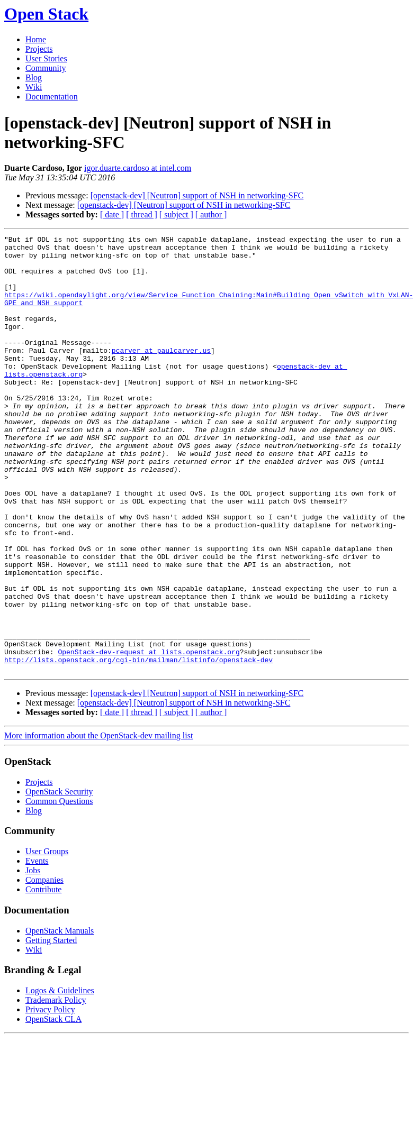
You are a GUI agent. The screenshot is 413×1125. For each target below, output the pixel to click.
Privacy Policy (50, 1096)
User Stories (46, 58)
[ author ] (211, 214)
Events (37, 948)
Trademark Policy (55, 1087)
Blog (33, 77)
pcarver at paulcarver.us (161, 374)
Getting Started (51, 1027)
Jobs (32, 957)
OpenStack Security (59, 878)
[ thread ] (141, 214)
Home (35, 39)
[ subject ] (176, 214)
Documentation (51, 96)
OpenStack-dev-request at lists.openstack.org (148, 735)
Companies (44, 967)
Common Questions (59, 888)
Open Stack (46, 13)
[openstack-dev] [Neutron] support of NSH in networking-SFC (197, 195)
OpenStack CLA (53, 1106)
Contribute (43, 976)
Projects (39, 48)
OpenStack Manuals (59, 1017)
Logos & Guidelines (59, 1077)
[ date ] (112, 214)
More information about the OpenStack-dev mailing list (98, 822)
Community (45, 67)
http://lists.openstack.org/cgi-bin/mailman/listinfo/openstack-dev (138, 745)
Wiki (33, 87)
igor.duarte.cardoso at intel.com (137, 167)
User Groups (46, 938)
